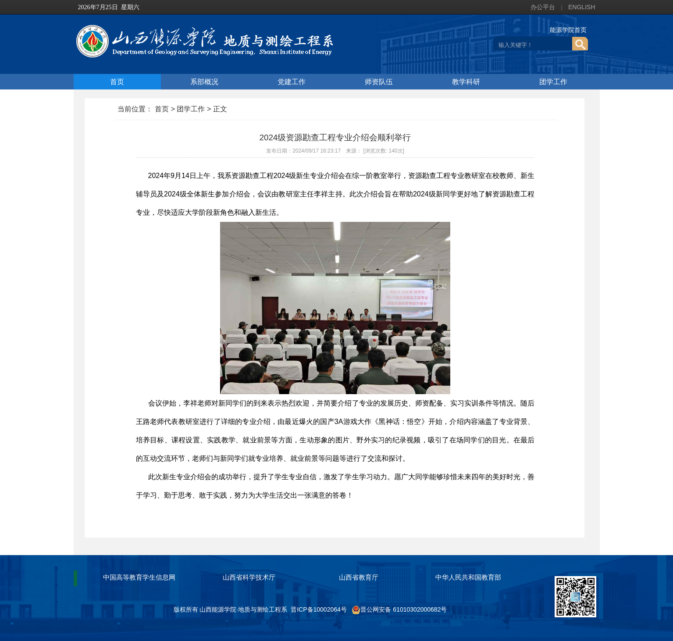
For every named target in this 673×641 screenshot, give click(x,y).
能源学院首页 (568, 29)
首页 (117, 81)
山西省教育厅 (358, 577)
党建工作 (292, 81)
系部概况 (204, 81)
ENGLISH (581, 7)
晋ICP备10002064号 (319, 609)
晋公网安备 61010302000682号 (399, 609)
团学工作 (553, 81)
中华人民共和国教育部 (468, 577)
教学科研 (466, 81)
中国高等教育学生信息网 (139, 577)
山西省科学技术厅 (249, 577)
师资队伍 (379, 81)
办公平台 (543, 7)
